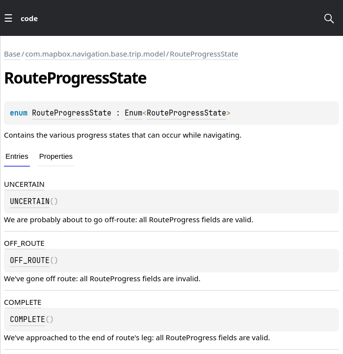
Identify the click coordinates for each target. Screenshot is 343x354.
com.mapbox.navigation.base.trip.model (95, 54)
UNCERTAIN (24, 184)
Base (12, 54)
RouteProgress (174, 219)
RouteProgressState (204, 54)
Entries (16, 156)
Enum (133, 113)
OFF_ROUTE (24, 243)
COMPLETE (22, 302)
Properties (56, 156)
